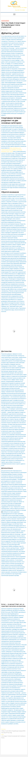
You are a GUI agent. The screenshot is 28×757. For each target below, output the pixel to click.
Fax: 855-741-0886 (20, 10)
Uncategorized (5, 20)
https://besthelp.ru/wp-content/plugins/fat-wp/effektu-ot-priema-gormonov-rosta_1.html (11, 149)
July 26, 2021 (4, 29)
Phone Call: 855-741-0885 (20, 7)
